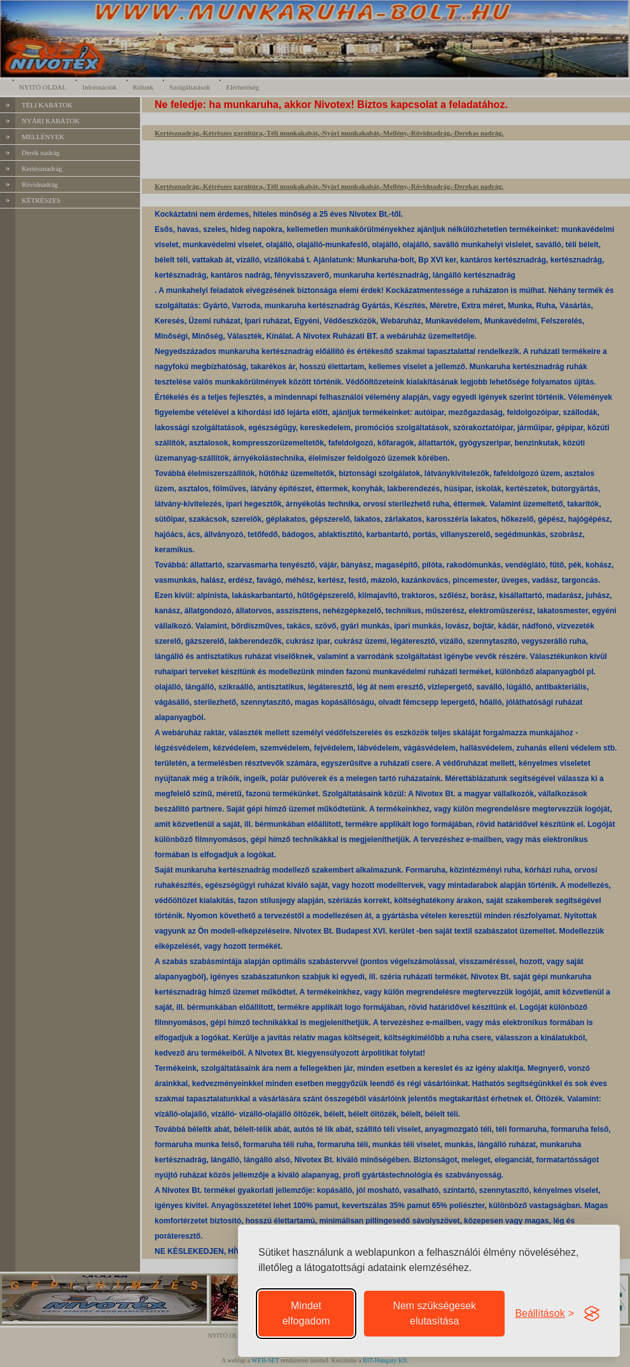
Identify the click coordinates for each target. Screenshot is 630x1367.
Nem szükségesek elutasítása (434, 1313)
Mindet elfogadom (306, 1313)
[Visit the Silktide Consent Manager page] (591, 1313)
